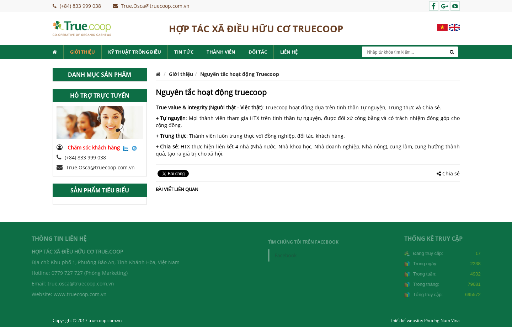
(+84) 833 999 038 (81, 157)
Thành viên (221, 52)
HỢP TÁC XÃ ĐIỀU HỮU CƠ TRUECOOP (256, 28)
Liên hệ (289, 52)
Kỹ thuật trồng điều (134, 52)
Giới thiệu (82, 52)
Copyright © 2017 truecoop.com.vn (87, 320)
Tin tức (183, 52)
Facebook (288, 255)
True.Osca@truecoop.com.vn (96, 167)
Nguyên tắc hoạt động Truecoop (239, 74)
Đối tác (258, 52)
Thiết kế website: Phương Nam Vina (425, 320)
